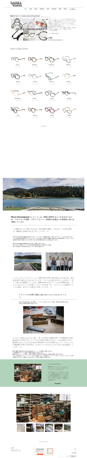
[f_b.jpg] (68, 456)
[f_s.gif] (71, 9)
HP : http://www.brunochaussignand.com (55, 39)
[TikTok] (74, 456)
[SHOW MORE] (43, 126)
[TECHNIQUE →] (58, 383)
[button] (75, 9)
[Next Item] (68, 408)
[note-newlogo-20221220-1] (76, 456)
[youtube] (72, 456)
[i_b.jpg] (70, 456)
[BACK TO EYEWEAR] (43, 441)
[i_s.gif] (73, 9)
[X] (69, 9)
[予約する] (40, 454)
